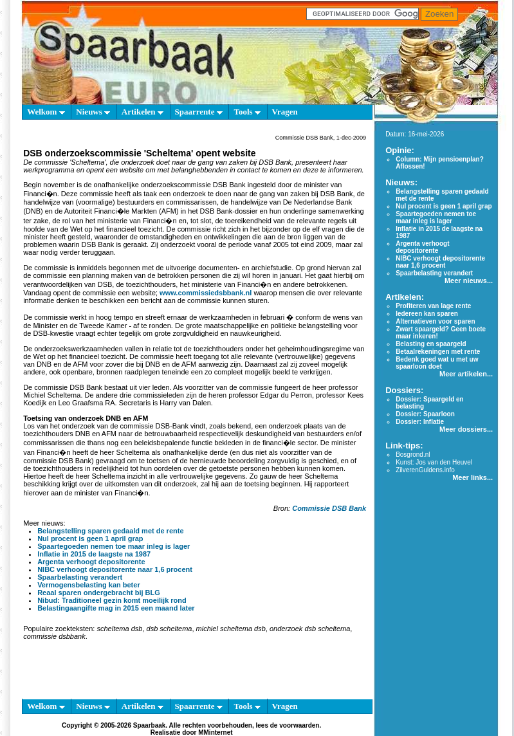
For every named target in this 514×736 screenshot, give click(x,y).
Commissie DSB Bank (329, 508)
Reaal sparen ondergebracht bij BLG (98, 592)
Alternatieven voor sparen (435, 321)
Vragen (285, 111)
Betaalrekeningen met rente (438, 351)
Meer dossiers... (466, 429)
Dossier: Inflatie (420, 421)
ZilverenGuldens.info (425, 470)
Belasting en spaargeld (431, 343)
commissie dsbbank (54, 636)
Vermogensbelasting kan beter (88, 585)
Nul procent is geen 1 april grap (90, 538)
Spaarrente (199, 111)
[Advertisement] (191, 672)
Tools (247, 111)
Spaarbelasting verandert (79, 577)
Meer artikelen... (466, 374)
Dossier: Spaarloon (425, 414)
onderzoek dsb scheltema (310, 628)
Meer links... (472, 477)
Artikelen (142, 111)
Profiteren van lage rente (433, 305)
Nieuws (93, 111)
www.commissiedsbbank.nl (206, 293)
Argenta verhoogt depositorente (91, 562)
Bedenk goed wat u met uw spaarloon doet (437, 363)
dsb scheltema (169, 628)
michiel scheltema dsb (231, 628)
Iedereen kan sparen (427, 313)
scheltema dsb (119, 628)
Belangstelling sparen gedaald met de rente (110, 531)
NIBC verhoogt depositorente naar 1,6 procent (114, 569)
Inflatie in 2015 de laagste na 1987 (94, 554)
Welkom (45, 111)
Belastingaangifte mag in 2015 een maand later (116, 608)
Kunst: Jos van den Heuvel (434, 462)
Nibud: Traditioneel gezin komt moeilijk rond (112, 600)
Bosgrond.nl (413, 454)
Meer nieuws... (469, 280)
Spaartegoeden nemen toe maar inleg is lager (113, 546)
